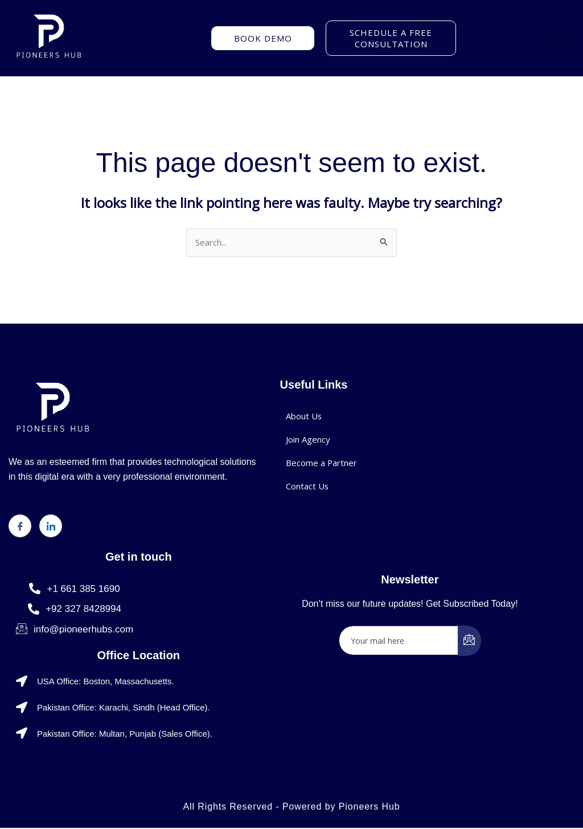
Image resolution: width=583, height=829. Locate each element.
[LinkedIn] (50, 526)
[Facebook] (20, 526)
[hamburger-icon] (559, 36)
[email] (399, 641)
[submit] (469, 641)
